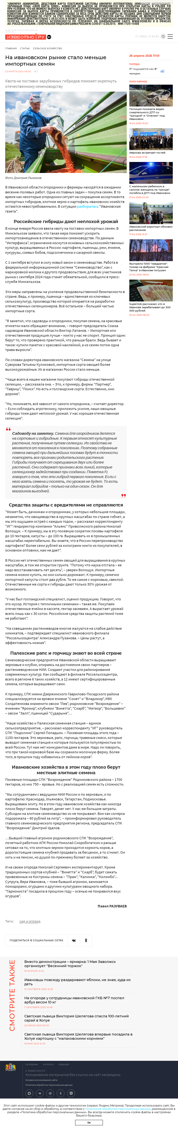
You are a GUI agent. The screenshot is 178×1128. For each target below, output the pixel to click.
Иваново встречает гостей (151, 141)
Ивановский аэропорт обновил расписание (151, 217)
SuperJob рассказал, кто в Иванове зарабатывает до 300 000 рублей (151, 296)
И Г (36, 71)
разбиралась (88, 206)
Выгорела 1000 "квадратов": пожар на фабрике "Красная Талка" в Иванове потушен (151, 255)
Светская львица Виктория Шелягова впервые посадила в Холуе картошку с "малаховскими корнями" (78, 1036)
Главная (11, 48)
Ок (89, 1122)
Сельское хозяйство (47, 48)
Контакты (48, 1064)
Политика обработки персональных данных (48, 1084)
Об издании (31, 1064)
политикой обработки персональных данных (118, 1109)
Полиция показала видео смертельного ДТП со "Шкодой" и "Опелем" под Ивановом (151, 103)
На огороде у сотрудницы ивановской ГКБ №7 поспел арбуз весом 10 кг (74, 1000)
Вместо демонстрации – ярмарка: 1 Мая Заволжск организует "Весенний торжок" (70, 964)
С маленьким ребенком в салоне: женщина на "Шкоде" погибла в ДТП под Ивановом (151, 178)
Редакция (64, 1064)
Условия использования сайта (41, 1080)
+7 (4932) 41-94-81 (147, 36)
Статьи (25, 48)
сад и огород (30, 921)
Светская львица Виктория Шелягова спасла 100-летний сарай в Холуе (76, 1018)
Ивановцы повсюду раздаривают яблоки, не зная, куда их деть (77, 982)
